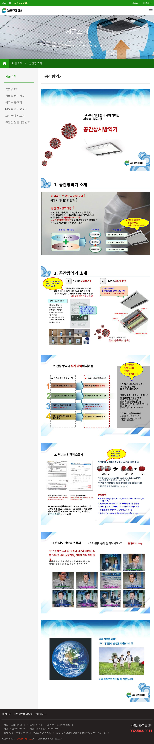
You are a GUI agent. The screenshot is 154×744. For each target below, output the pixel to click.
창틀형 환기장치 (15, 95)
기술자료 (147, 3)
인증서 (135, 3)
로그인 (58, 738)
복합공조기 (11, 89)
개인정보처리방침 (23, 714)
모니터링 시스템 (15, 115)
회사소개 (7, 714)
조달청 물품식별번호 (17, 122)
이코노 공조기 (13, 102)
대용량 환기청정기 (16, 109)
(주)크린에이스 (24, 738)
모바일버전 (40, 714)
